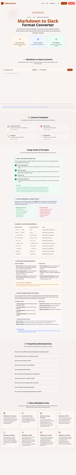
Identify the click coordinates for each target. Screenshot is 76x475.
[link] (8, 3)
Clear (34, 69)
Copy (70, 69)
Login (64, 3)
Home (43, 3)
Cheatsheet (52, 3)
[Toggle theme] (58, 3)
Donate (71, 3)
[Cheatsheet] (55, 3)
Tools (47, 3)
